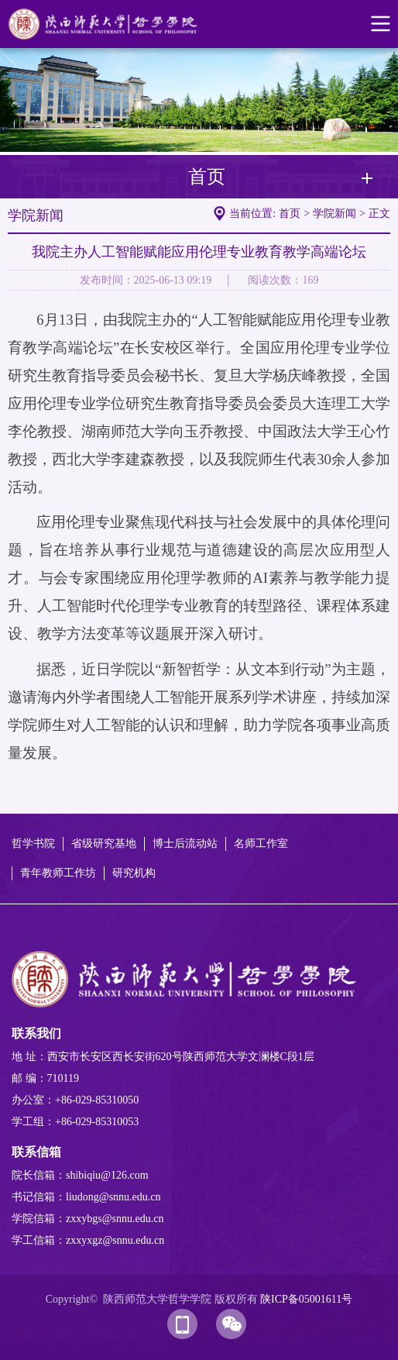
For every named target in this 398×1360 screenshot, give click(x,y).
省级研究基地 (103, 843)
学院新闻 (334, 213)
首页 (289, 213)
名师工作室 (261, 843)
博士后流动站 (185, 843)
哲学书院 (33, 843)
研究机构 (134, 873)
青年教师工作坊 (58, 873)
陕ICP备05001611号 (306, 1299)
